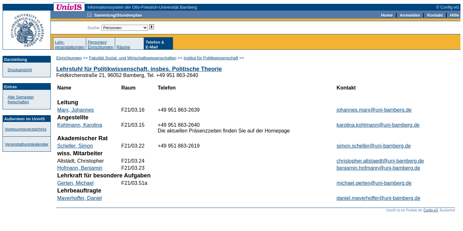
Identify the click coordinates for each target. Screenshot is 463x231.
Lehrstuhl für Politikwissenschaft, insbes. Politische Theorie (139, 69)
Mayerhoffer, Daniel (79, 198)
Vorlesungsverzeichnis (25, 129)
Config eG (430, 210)
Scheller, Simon (75, 146)
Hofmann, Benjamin (80, 168)
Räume (123, 47)
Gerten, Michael (75, 183)
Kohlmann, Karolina (79, 125)
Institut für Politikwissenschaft (211, 58)
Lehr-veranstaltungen (70, 44)
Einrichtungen (69, 58)
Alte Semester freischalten (21, 99)
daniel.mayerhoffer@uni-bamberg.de (379, 198)
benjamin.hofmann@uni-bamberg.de (378, 168)
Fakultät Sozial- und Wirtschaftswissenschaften (133, 58)
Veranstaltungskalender (27, 144)
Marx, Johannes (75, 110)
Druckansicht (20, 69)
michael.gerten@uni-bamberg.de (374, 183)
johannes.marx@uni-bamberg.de (374, 110)
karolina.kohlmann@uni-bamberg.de (378, 125)
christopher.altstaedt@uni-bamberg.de (380, 161)
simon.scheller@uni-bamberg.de (374, 146)
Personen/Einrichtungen (100, 44)
